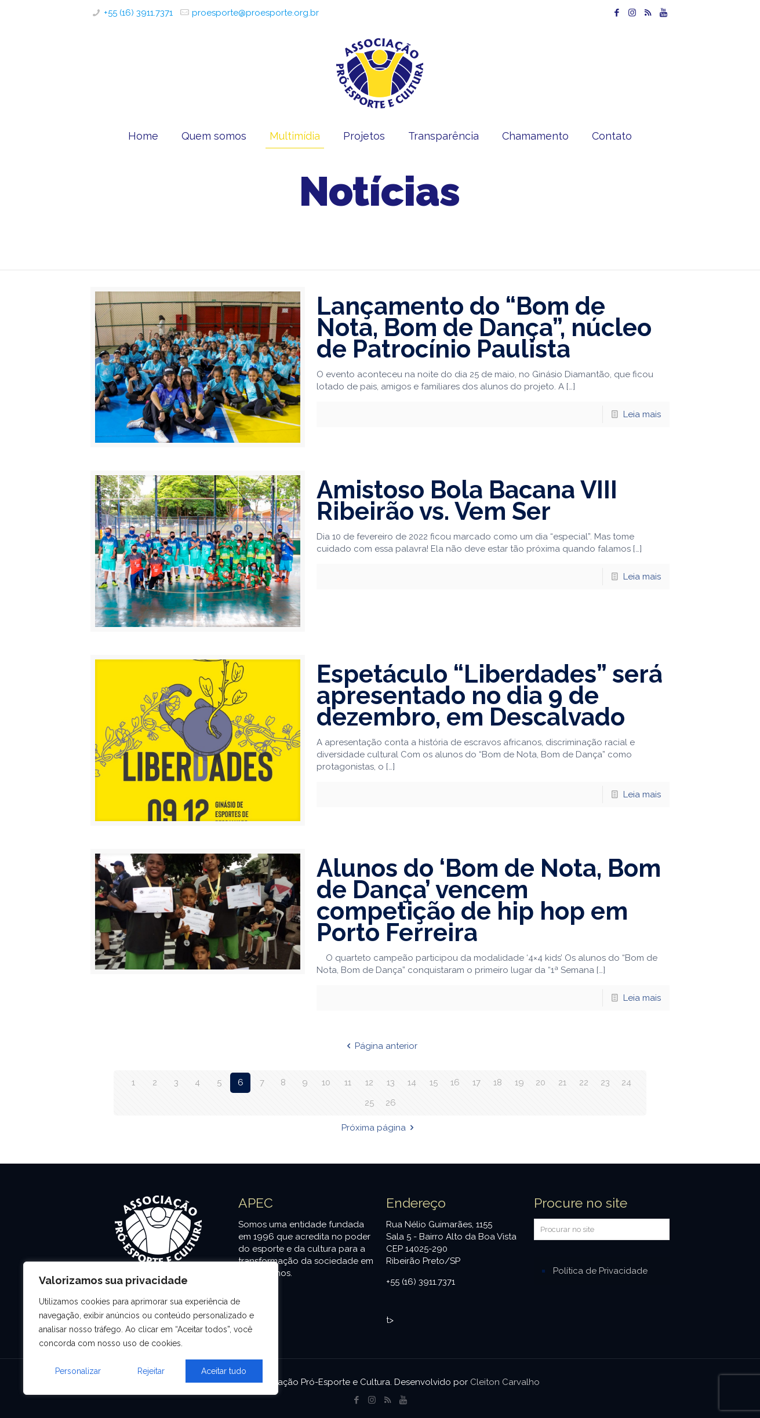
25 (369, 1103)
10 (326, 1082)
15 (434, 1082)
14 (412, 1082)
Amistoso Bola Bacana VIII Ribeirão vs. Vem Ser (467, 501)
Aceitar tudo (223, 1371)
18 (497, 1082)
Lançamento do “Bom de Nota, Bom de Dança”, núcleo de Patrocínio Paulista (484, 327)
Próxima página (379, 1127)
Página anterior (380, 1046)
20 (541, 1082)
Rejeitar (151, 1371)
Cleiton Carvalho (505, 1382)
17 (476, 1082)
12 (369, 1082)
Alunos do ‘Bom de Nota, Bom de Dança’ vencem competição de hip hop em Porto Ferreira (489, 900)
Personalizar (78, 1371)
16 (455, 1082)
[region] (150, 1328)
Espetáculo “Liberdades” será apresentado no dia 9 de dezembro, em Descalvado (490, 695)
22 (583, 1082)
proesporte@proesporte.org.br (255, 13)
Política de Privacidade (600, 1271)
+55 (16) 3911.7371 (138, 13)
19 (519, 1082)
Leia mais (642, 414)
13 (391, 1082)
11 (347, 1082)
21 (562, 1082)
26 (391, 1103)
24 (626, 1082)
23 (605, 1082)
